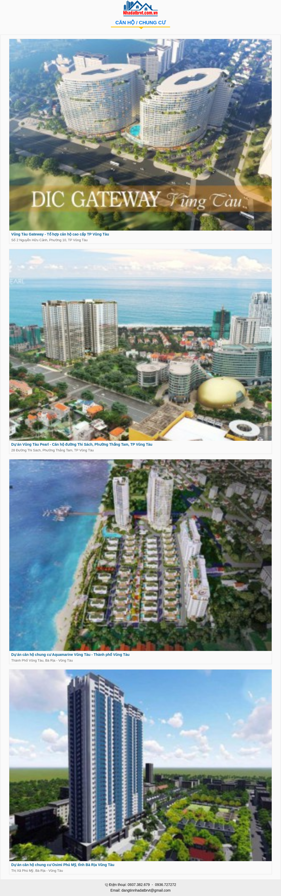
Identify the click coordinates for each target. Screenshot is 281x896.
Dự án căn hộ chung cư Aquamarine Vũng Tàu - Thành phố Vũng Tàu (70, 656)
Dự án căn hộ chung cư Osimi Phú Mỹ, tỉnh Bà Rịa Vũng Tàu (62, 866)
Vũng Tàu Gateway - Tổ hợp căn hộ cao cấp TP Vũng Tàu (60, 235)
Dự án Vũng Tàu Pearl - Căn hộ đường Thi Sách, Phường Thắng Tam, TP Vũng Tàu (81, 445)
